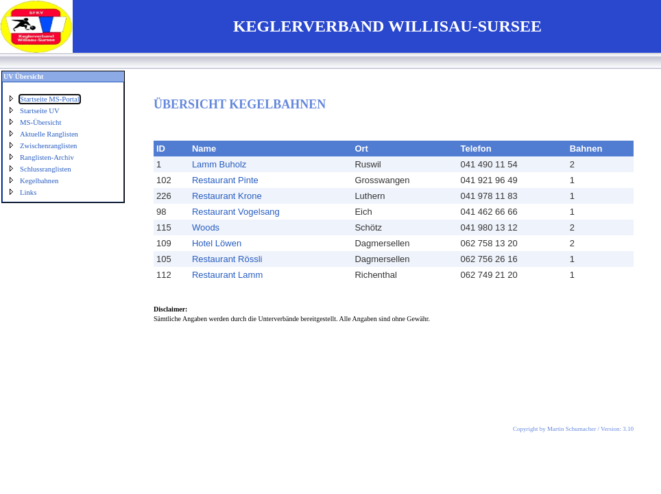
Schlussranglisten (45, 169)
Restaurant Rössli (227, 259)
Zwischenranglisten (48, 146)
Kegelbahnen (39, 181)
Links (28, 192)
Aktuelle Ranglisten (49, 134)
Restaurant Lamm (227, 275)
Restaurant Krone (227, 196)
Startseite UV (40, 111)
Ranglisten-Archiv (47, 157)
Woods (205, 227)
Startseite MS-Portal (50, 99)
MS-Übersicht (40, 122)
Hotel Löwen (216, 243)
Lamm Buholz (219, 164)
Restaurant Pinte (225, 180)
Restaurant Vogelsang (236, 212)
